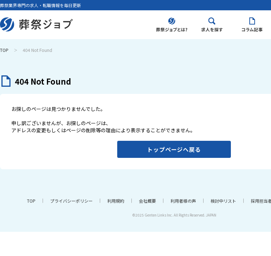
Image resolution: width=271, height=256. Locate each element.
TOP (4, 50)
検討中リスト (223, 201)
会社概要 (147, 201)
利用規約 (115, 201)
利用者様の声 (183, 201)
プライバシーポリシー (71, 201)
